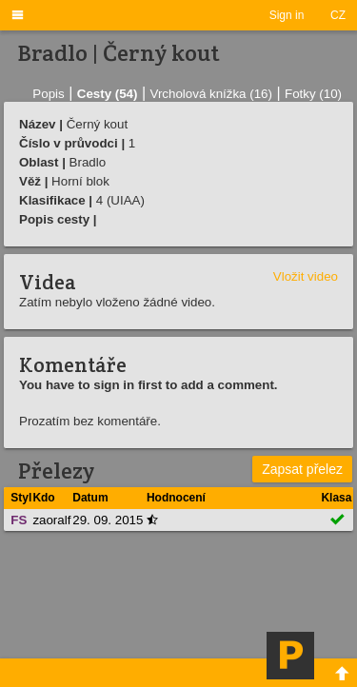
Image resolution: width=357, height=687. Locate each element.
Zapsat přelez (302, 469)
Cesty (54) (107, 94)
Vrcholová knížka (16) (211, 94)
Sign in (287, 15)
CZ (338, 15)
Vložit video (305, 276)
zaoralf (51, 520)
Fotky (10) (313, 94)
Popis (48, 94)
